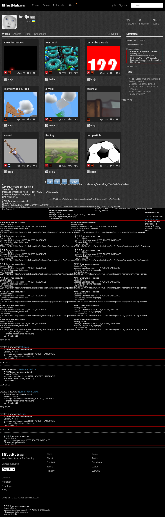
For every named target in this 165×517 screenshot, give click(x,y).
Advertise (7, 481)
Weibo (95, 466)
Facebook (97, 462)
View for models (122, 216)
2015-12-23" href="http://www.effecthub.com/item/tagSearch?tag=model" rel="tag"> (84, 207)
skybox (22, 414)
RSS (4, 490)
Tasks (56, 5)
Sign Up (123, 5)
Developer (7, 486)
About (50, 458)
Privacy (51, 470)
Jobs (63, 5)
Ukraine (28, 21)
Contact (51, 462)
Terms (50, 466)
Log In (113, 5)
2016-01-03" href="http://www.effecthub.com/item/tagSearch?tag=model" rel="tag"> (84, 199)
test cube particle (27, 369)
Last (74, 181)
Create (72, 5)
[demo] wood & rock (28, 391)
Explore (36, 5)
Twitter (95, 458)
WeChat (96, 470)
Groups (46, 5)
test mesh (24, 347)
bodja (24, 17)
